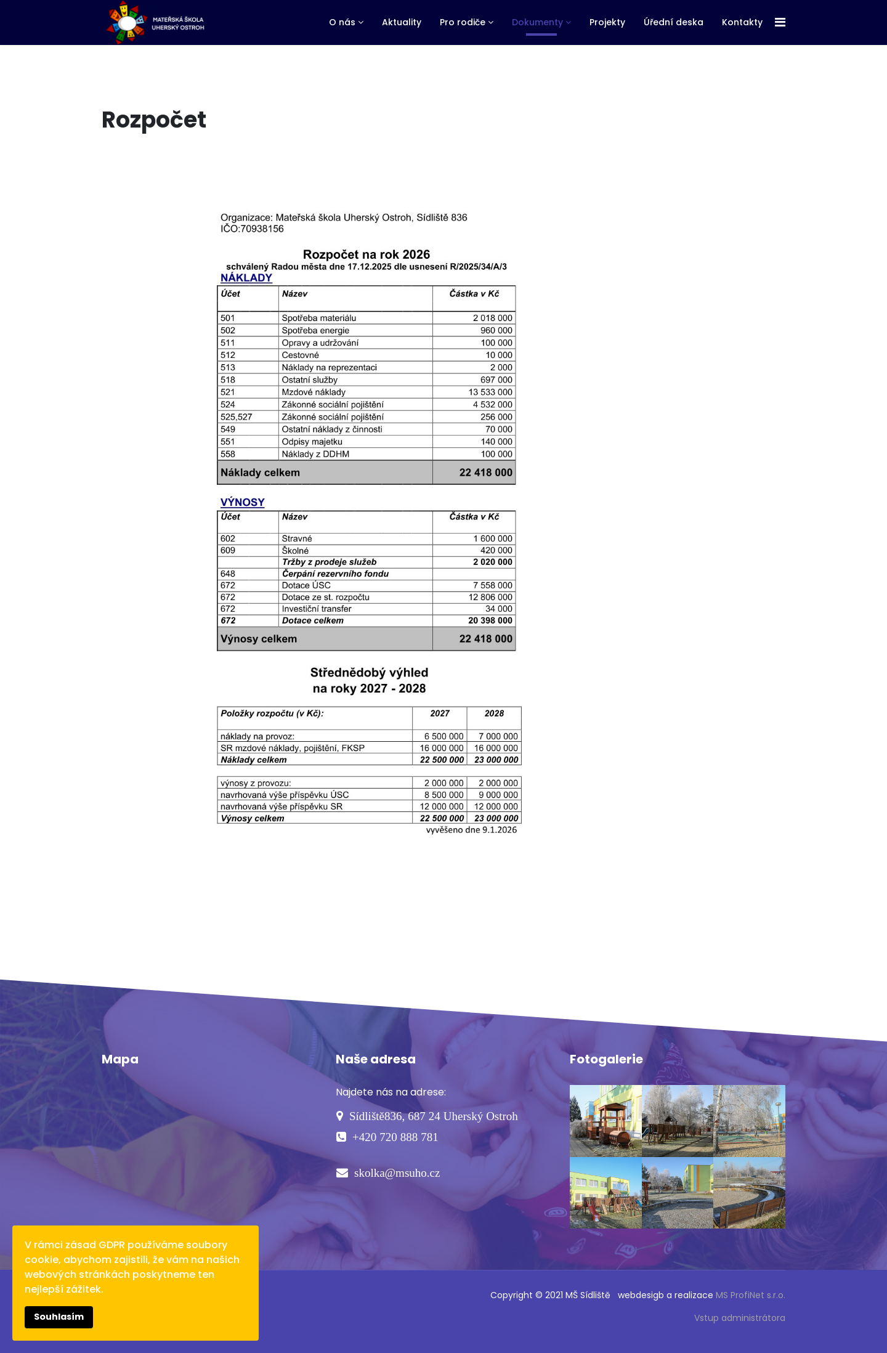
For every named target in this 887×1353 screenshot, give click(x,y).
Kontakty (742, 22)
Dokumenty (537, 22)
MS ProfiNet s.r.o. (750, 1295)
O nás (342, 22)
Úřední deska (673, 22)
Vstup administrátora (739, 1318)
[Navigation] (780, 22)
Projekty (607, 22)
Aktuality (401, 22)
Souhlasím (59, 1316)
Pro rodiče (462, 22)
